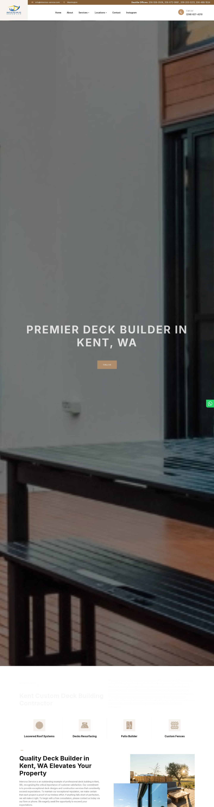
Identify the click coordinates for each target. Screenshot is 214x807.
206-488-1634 (203, 2)
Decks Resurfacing (85, 736)
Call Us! (189, 11)
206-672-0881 (172, 2)
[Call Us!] (181, 12)
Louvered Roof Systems (39, 736)
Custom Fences (175, 736)
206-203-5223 (188, 2)
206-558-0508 (156, 2)
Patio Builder (129, 736)
